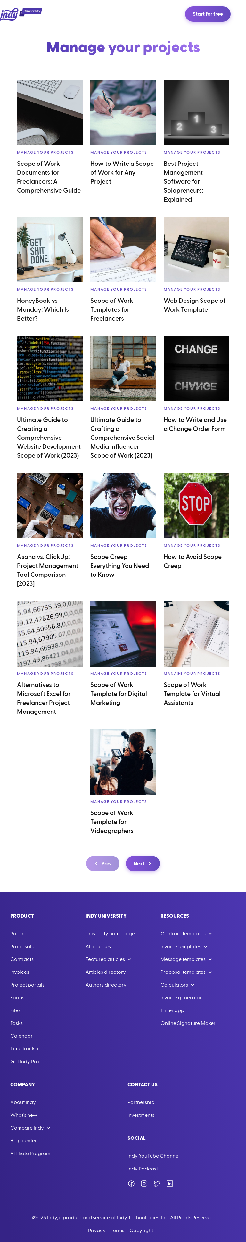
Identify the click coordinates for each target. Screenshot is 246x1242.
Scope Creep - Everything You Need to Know (119, 566)
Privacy (97, 1230)
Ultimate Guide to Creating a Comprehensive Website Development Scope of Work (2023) (49, 438)
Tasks (16, 1023)
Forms (17, 997)
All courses (98, 946)
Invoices (19, 972)
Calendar (21, 1036)
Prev (102, 863)
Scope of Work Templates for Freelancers (111, 310)
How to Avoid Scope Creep (193, 561)
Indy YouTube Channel (153, 1156)
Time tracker (24, 1048)
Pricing (18, 933)
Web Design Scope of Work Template (195, 305)
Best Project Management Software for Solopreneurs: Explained (183, 182)
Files (15, 1010)
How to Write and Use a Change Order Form (195, 424)
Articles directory (106, 972)
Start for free (208, 14)
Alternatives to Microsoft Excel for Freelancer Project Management (43, 698)
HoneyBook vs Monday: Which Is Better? (43, 310)
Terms (117, 1230)
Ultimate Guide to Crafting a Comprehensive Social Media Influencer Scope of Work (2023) (122, 438)
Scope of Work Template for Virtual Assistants (192, 694)
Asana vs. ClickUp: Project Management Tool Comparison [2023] (47, 570)
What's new (23, 1115)
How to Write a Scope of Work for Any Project (122, 173)
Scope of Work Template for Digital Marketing (118, 694)
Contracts (22, 959)
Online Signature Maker (188, 1023)
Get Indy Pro (24, 1061)
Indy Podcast (142, 1168)
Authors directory (106, 984)
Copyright (141, 1230)
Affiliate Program (30, 1153)
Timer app (172, 1010)
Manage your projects (45, 152)
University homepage (110, 933)
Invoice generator (181, 997)
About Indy (23, 1102)
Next (143, 863)
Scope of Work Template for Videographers (112, 822)
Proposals (22, 946)
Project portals (27, 984)
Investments (140, 1115)
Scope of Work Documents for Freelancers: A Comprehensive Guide (49, 177)
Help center (23, 1140)
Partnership (140, 1102)
